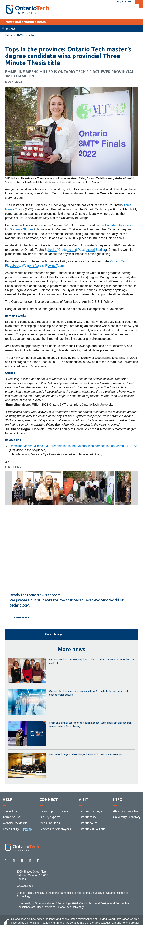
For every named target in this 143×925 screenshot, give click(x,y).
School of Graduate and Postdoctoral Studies (75, 249)
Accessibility (11, 829)
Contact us (10, 811)
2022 (32, 34)
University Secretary (126, 817)
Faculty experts (50, 817)
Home (8, 34)
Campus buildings (90, 811)
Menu (10, 28)
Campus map (87, 817)
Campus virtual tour (92, 829)
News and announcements (26, 22)
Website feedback (15, 823)
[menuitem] (11, 35)
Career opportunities (54, 811)
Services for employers (55, 829)
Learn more (20, 617)
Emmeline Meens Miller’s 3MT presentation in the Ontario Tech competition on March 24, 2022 (73, 446)
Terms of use (11, 817)
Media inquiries (50, 823)
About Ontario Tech (126, 811)
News (20, 34)
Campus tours (88, 823)
